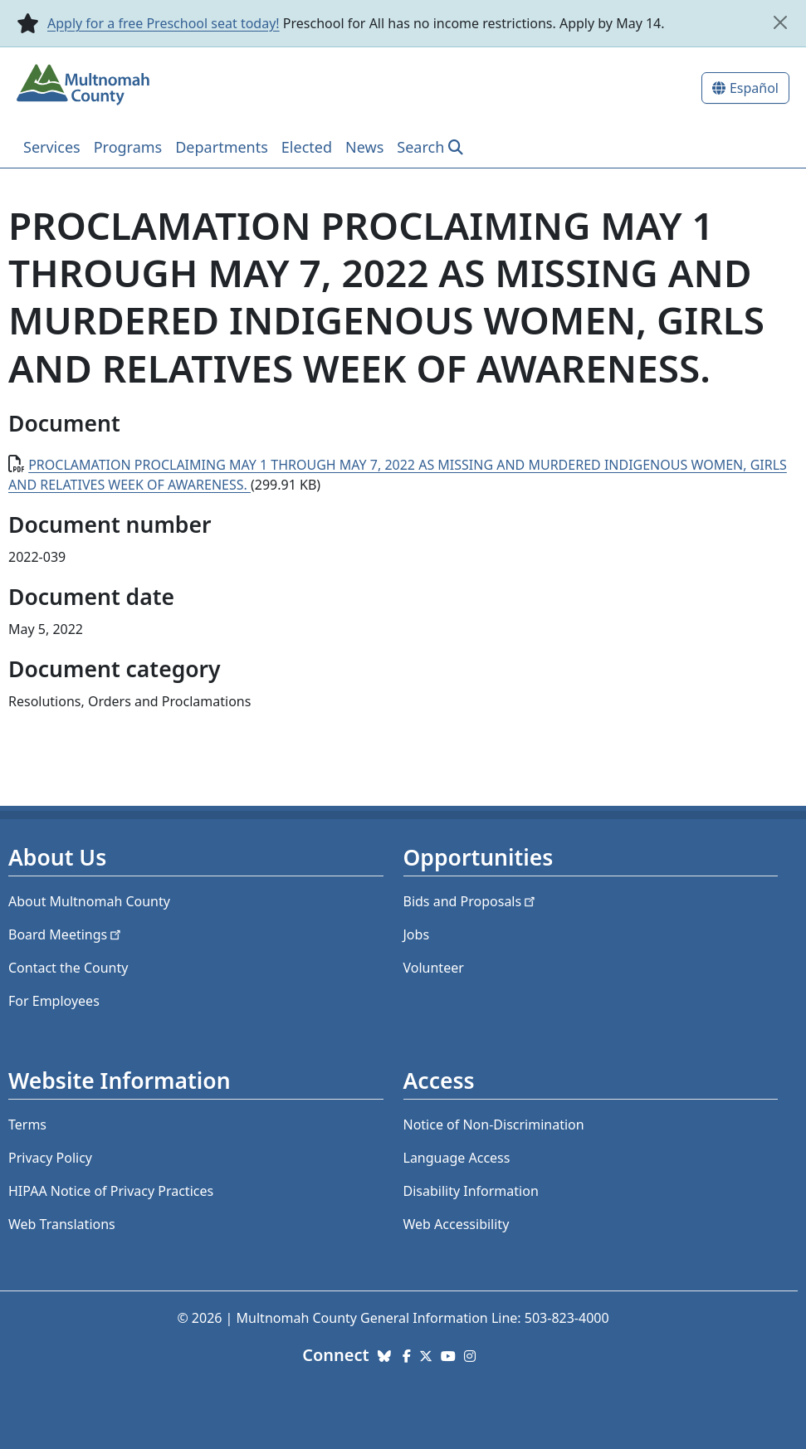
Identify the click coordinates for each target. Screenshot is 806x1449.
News (364, 147)
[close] (780, 22)
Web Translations (61, 1224)
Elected (306, 147)
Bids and (471, 901)
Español (754, 88)
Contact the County (68, 968)
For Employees (54, 1001)
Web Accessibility (456, 1224)
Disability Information (471, 1191)
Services (52, 147)
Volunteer (433, 968)
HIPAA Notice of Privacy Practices (110, 1191)
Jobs (416, 934)
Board (66, 934)
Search (420, 147)
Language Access (456, 1158)
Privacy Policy (50, 1158)
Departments (221, 147)
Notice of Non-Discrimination (493, 1124)
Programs (128, 147)
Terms (27, 1124)
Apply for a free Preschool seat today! (163, 23)
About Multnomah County (89, 901)
